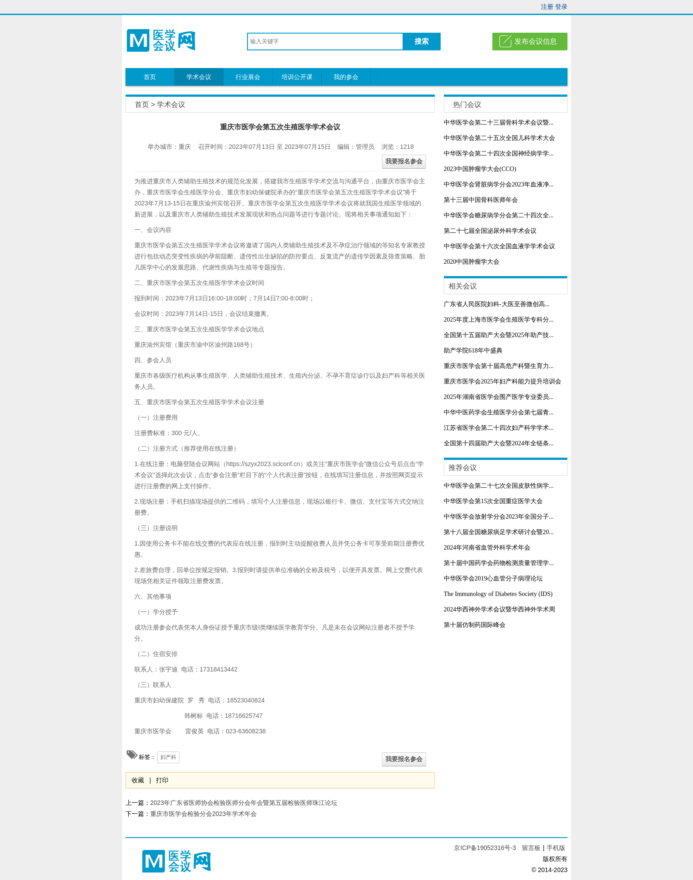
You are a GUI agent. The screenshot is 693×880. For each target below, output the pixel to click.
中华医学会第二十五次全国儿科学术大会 (499, 138)
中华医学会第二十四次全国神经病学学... (499, 153)
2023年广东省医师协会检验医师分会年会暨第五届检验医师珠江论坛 (243, 802)
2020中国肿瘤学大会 (471, 261)
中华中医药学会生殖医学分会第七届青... (499, 412)
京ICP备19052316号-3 (486, 847)
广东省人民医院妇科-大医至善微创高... (496, 304)
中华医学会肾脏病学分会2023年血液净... (499, 184)
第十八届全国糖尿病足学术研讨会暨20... (499, 532)
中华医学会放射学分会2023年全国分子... (499, 516)
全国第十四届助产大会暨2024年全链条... (499, 443)
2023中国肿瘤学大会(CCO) (480, 169)
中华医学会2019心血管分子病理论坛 (493, 578)
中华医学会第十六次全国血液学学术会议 (499, 246)
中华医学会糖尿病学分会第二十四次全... (499, 215)
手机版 (556, 847)
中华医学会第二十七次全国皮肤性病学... (499, 485)
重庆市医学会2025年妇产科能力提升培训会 (502, 381)
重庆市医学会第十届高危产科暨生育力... (499, 366)
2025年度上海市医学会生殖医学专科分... (499, 319)
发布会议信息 (535, 41)
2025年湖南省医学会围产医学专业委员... (499, 397)
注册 (547, 6)
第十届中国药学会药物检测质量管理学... (499, 563)
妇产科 (168, 757)
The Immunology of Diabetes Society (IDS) (498, 594)
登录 (561, 6)
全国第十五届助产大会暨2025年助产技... (499, 335)
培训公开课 (297, 76)
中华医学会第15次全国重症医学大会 (493, 501)
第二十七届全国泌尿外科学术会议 (490, 231)
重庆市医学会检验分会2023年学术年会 (203, 813)
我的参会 (346, 76)
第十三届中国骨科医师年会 (481, 200)
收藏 (138, 780)
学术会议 (199, 76)
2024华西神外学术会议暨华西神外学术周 (499, 609)
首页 (150, 76)
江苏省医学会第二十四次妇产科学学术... (499, 428)
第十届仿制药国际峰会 (475, 625)
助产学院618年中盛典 (473, 350)
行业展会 (248, 76)
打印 (162, 780)
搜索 (422, 41)
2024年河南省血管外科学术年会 (487, 547)
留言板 (531, 847)
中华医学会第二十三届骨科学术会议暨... (499, 122)
